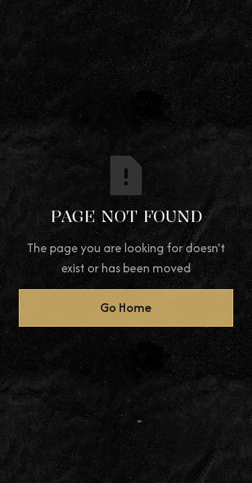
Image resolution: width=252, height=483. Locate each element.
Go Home (126, 308)
